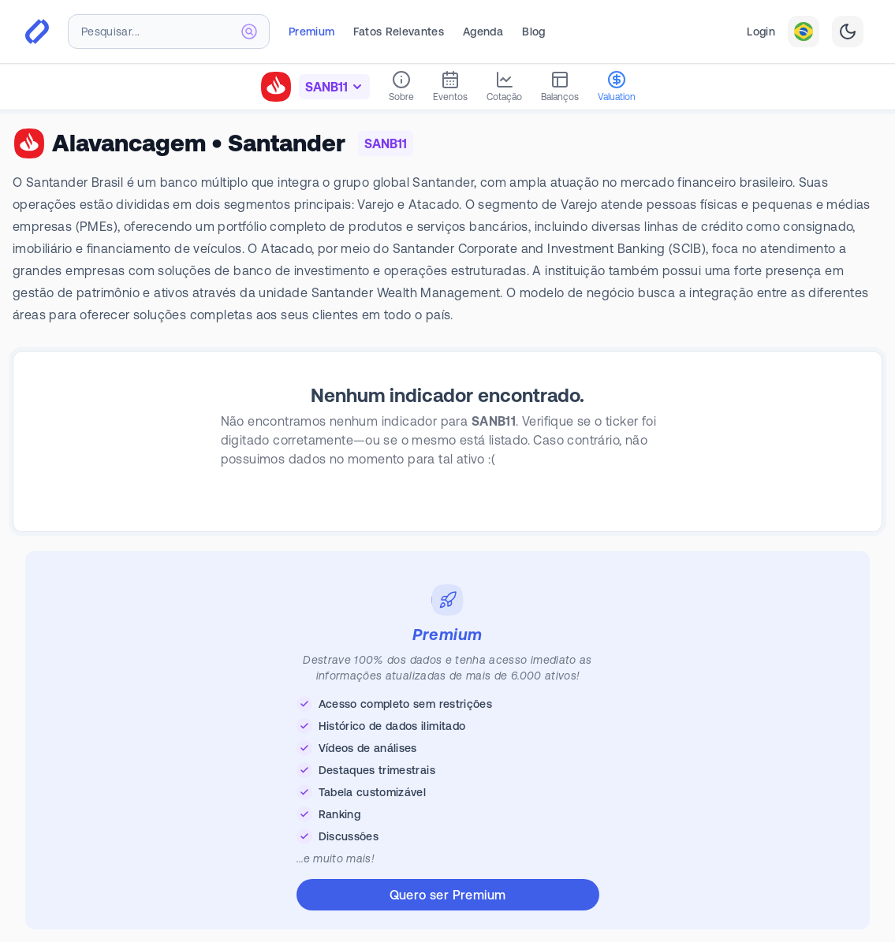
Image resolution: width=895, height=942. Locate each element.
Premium (311, 31)
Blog (533, 31)
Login (761, 31)
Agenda (483, 31)
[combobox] (169, 31)
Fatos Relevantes (398, 31)
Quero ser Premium (448, 895)
